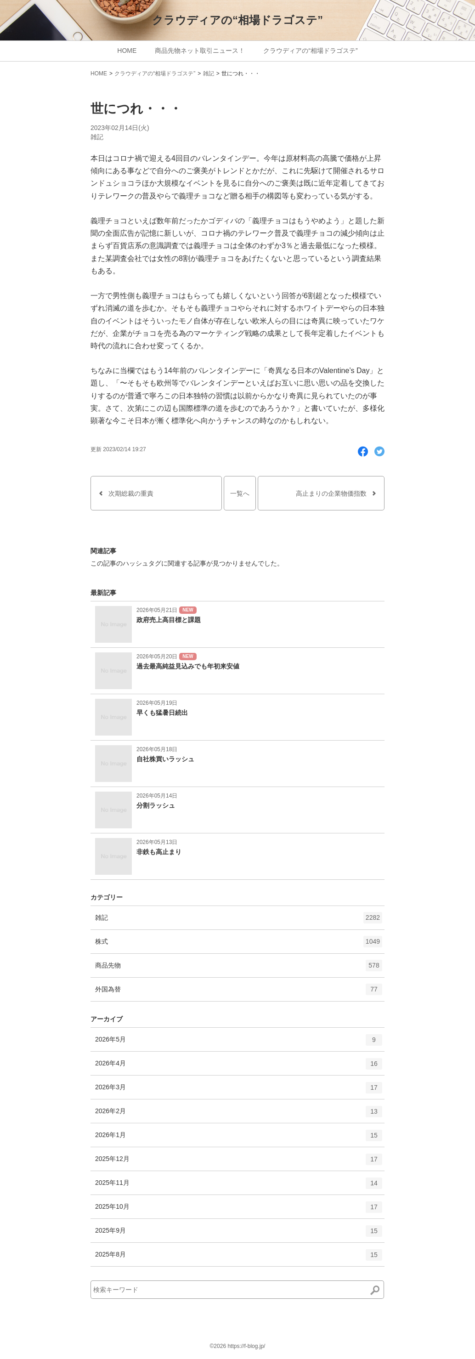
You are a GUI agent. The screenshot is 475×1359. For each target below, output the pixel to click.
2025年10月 (238, 1210)
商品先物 (238, 968)
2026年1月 (238, 1138)
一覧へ (239, 493)
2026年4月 (238, 1067)
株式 (238, 944)
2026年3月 (238, 1090)
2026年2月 (238, 1114)
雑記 (208, 73)
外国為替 (238, 992)
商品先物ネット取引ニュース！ (200, 50)
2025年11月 (238, 1186)
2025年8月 (238, 1258)
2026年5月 (238, 1043)
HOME (126, 50)
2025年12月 (238, 1162)
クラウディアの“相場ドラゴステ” (237, 20)
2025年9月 (238, 1234)
